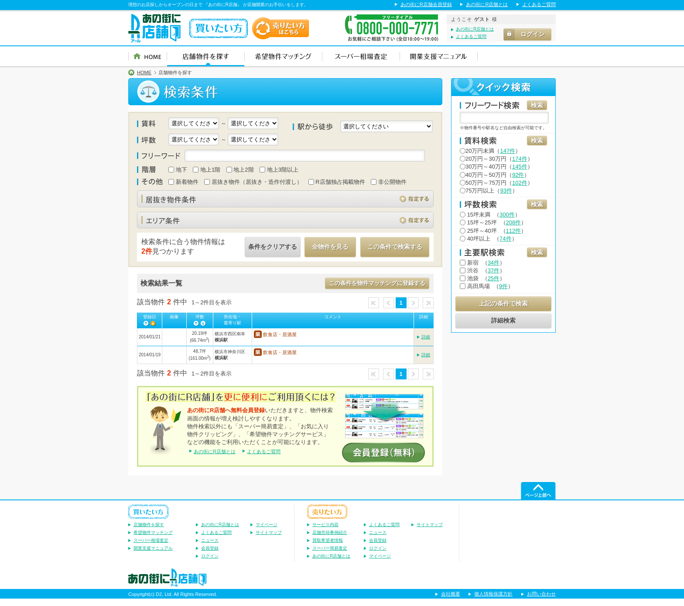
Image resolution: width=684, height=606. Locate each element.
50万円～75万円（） (496, 182)
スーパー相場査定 (150, 547)
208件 (513, 222)
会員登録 (210, 555)
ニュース (210, 547)
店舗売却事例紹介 (329, 539)
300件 (507, 214)
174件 (519, 158)
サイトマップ (269, 539)
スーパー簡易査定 (329, 555)
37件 (493, 270)
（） (490, 214)
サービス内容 (325, 531)
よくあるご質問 (539, 4)
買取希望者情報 (327, 547)
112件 (513, 230)
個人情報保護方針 (493, 601)
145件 (519, 166)
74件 (505, 238)
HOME (144, 72)
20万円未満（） (490, 151)
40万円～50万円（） (495, 175)
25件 (493, 278)
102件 (519, 182)
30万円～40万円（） (496, 166)
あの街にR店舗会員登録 (426, 4)
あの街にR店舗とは (487, 4)
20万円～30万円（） (496, 158)
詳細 (425, 338)
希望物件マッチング (153, 539)
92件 (518, 175)
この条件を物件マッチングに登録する (377, 283)
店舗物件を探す (148, 531)
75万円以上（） (489, 190)
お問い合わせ (541, 601)
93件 (506, 190)
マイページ (266, 531)
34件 (493, 262)
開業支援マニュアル (153, 555)
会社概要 (450, 601)
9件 (503, 286)
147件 (507, 151)
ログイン (210, 563)
